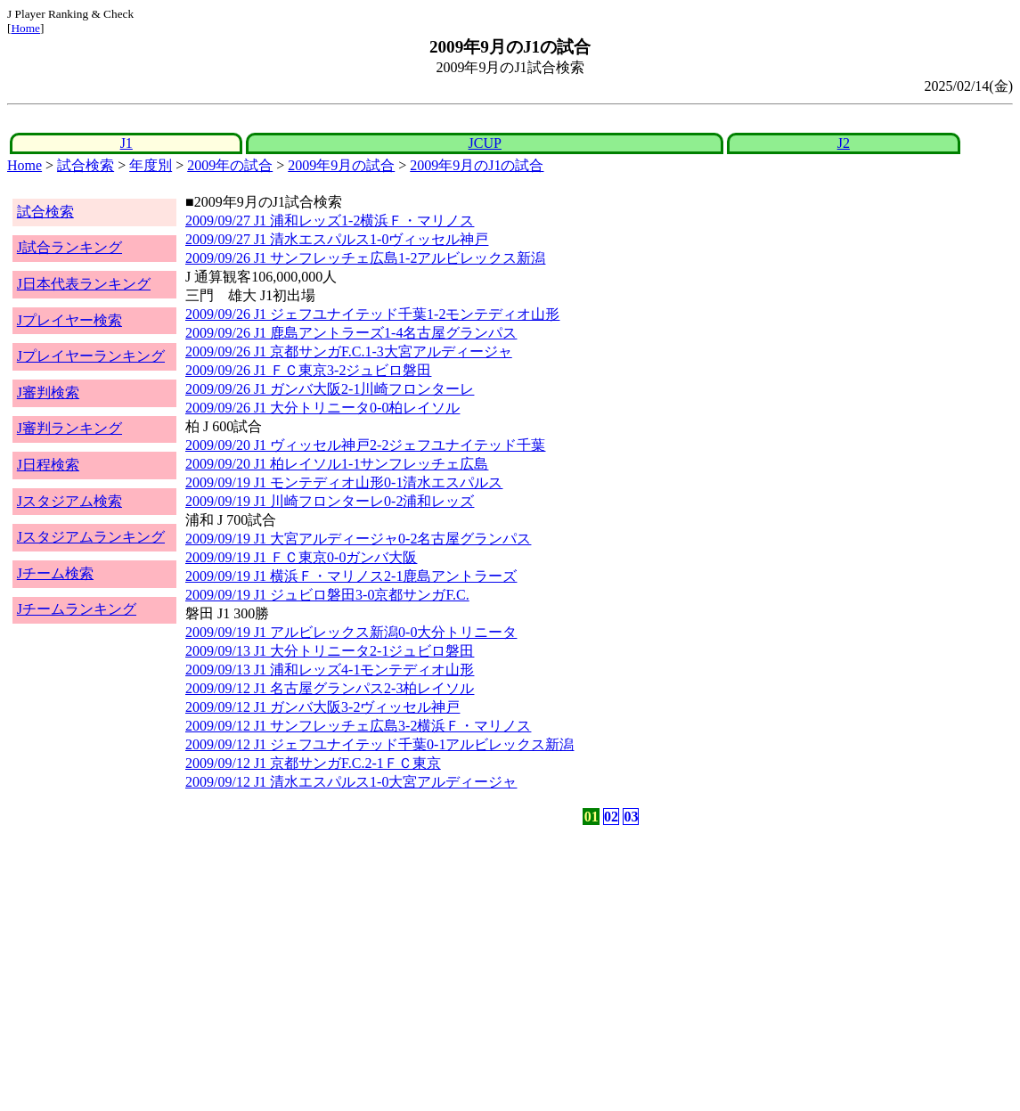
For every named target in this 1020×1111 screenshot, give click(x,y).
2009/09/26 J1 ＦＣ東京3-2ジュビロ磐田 (308, 370)
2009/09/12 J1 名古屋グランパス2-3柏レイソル (329, 688)
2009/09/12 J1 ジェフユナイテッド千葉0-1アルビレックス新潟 (379, 744)
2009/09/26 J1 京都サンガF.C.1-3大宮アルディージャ (348, 351)
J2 (843, 143)
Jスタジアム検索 (69, 501)
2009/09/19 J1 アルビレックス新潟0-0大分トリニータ (351, 632)
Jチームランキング (76, 609)
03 (631, 816)
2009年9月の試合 (341, 165)
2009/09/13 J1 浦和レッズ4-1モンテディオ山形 (329, 669)
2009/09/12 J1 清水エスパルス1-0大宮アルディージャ (351, 781)
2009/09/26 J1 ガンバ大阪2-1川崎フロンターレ (329, 388)
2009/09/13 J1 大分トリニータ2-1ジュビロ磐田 (329, 650)
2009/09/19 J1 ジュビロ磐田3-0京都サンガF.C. (327, 594)
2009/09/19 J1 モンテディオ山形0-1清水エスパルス (343, 482)
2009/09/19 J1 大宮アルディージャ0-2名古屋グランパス (358, 538)
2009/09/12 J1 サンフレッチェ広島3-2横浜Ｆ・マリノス (358, 725)
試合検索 (85, 165)
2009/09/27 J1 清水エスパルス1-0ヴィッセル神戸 (336, 239)
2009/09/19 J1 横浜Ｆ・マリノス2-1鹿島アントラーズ (351, 576)
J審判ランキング (69, 428)
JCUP (485, 143)
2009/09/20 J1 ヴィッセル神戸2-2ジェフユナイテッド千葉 (365, 445)
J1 (126, 143)
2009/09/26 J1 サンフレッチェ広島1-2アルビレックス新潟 (365, 257)
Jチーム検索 (55, 573)
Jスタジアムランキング (91, 536)
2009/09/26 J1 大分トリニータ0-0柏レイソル (322, 407)
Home (25, 28)
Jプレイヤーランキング (91, 356)
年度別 (150, 165)
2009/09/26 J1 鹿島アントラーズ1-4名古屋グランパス (351, 332)
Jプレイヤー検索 (69, 320)
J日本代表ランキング (84, 283)
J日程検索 (48, 464)
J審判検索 (48, 392)
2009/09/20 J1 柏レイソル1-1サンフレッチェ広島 (336, 463)
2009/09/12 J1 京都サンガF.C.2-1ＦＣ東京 (313, 763)
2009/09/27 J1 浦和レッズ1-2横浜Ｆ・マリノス (329, 220)
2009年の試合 (230, 165)
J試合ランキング (69, 247)
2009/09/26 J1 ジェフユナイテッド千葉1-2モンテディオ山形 (372, 314)
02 (611, 816)
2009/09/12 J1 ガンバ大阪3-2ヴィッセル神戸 (322, 707)
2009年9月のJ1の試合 (476, 165)
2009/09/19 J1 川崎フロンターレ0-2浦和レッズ (329, 501)
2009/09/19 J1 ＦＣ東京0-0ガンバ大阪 (301, 557)
